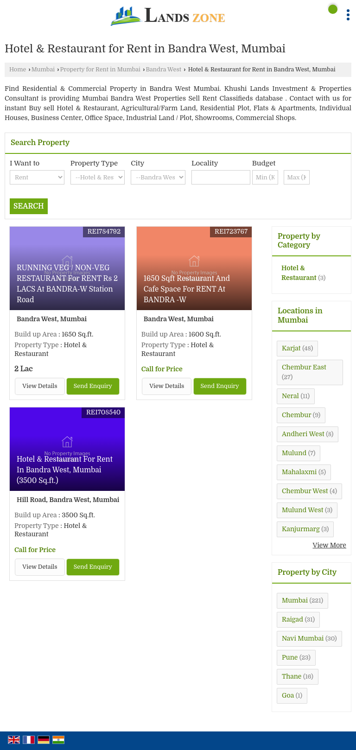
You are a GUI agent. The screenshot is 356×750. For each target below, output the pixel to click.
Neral (290, 396)
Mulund (294, 453)
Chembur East (304, 367)
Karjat (291, 348)
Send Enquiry (93, 386)
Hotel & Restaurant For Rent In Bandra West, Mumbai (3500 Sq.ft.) (65, 470)
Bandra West (163, 69)
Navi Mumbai (303, 638)
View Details (39, 386)
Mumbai (43, 69)
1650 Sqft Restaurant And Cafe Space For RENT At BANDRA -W (187, 289)
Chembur (296, 415)
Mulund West (302, 510)
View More (329, 545)
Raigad (292, 619)
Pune (290, 657)
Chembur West (305, 491)
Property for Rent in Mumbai (100, 69)
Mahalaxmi (299, 472)
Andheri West (303, 434)
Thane (291, 676)
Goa (288, 695)
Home (17, 69)
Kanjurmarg (301, 529)
